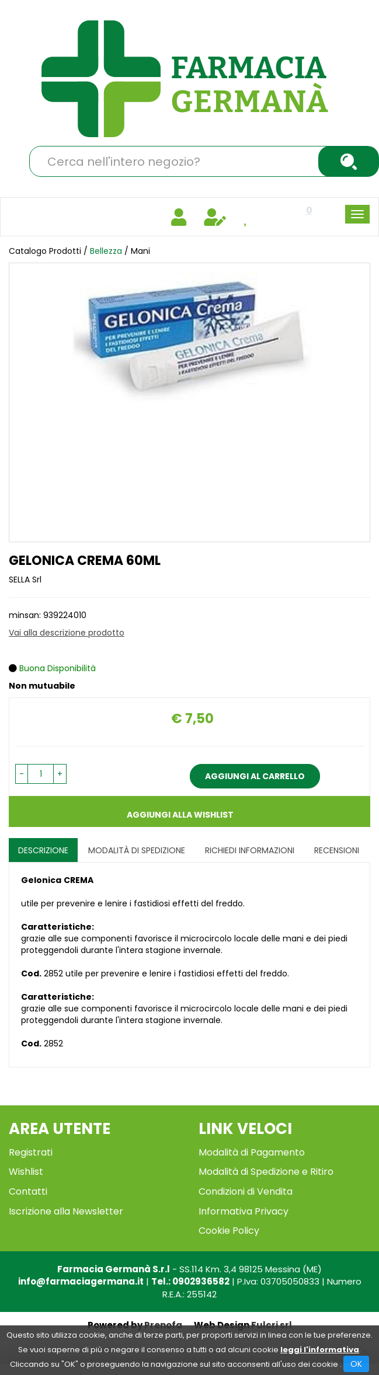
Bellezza (106, 251)
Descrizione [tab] (43, 850)
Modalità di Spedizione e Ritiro (266, 1171)
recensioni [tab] (336, 850)
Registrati (31, 1152)
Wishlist (26, 1171)
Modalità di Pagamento (252, 1152)
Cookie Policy (229, 1230)
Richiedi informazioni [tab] (249, 850)
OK (356, 1364)
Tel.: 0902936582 (190, 1281)
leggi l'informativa (319, 1349)
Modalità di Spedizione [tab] (136, 850)
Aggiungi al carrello (255, 776)
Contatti (28, 1191)
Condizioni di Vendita (246, 1191)
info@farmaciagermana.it (81, 1281)
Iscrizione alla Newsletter (66, 1211)
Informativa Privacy (243, 1211)
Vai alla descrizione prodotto (66, 632)
